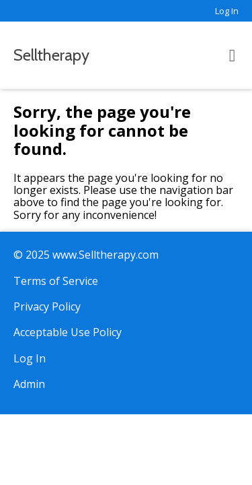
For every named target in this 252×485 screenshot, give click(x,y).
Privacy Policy (47, 306)
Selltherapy (51, 55)
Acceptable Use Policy (67, 332)
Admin (29, 384)
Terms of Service (55, 280)
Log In (227, 11)
